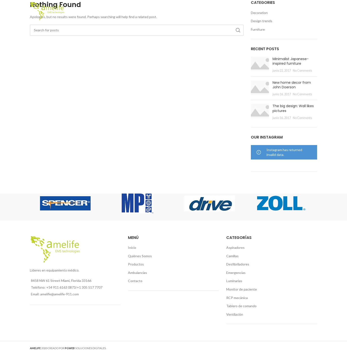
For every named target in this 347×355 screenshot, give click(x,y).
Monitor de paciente (241, 289)
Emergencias (236, 273)
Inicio (132, 247)
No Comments (302, 70)
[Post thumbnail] (260, 65)
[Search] (315, 11)
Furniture (258, 29)
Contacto (135, 281)
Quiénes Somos (140, 256)
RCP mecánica (237, 298)
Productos (136, 264)
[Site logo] (47, 10)
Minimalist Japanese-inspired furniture (291, 61)
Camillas (232, 256)
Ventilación (234, 314)
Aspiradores (235, 247)
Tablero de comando (241, 306)
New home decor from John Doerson (292, 85)
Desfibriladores (237, 264)
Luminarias (234, 281)
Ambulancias (137, 273)
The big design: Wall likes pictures (293, 108)
